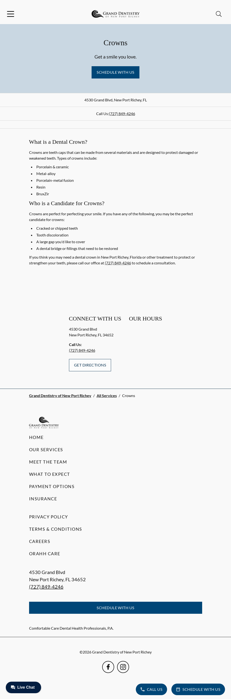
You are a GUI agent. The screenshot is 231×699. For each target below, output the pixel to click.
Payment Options (52, 486)
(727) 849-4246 (122, 113)
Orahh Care (44, 553)
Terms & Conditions (55, 529)
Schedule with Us (115, 72)
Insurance (43, 498)
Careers (39, 541)
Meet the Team (48, 461)
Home (36, 437)
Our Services (46, 449)
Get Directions (90, 365)
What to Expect (49, 474)
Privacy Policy (48, 516)
